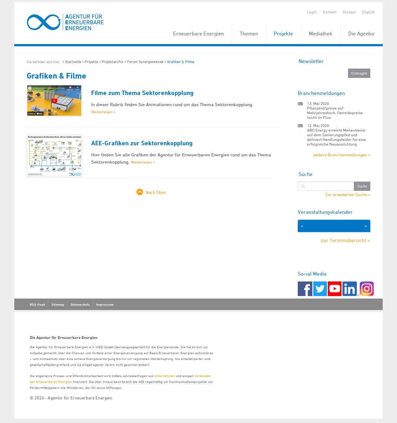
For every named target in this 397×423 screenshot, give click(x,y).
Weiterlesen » (103, 111)
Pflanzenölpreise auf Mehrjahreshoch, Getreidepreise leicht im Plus (335, 113)
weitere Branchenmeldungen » (341, 154)
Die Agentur (361, 33)
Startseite (73, 61)
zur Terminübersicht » (345, 240)
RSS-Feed (37, 304)
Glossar (349, 11)
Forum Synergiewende (145, 61)
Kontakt (330, 11)
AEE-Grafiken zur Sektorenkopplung (142, 143)
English (368, 11)
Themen (249, 33)
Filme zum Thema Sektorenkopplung (142, 93)
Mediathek (320, 33)
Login (312, 11)
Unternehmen (164, 376)
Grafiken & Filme (180, 61)
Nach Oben (156, 192)
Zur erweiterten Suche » (347, 194)
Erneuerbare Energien (198, 33)
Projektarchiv (112, 61)
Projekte (283, 33)
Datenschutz (80, 304)
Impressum (105, 304)
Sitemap (57, 304)
